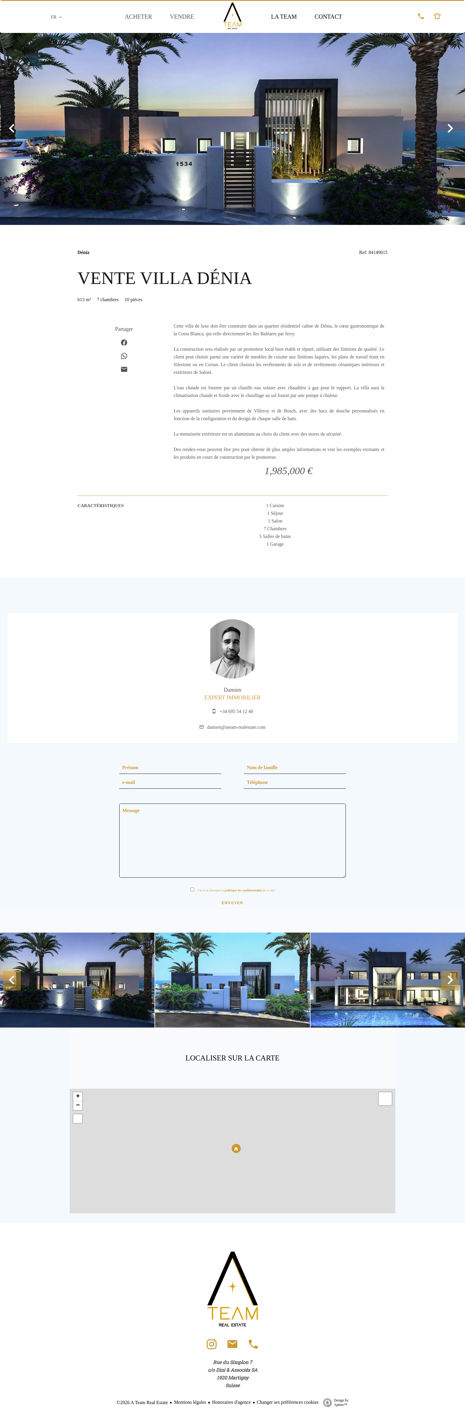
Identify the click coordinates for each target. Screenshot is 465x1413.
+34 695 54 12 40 (236, 711)
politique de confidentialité (243, 890)
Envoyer (232, 903)
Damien (232, 690)
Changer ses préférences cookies (288, 1402)
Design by (334, 1402)
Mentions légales (190, 1402)
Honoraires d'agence (231, 1402)
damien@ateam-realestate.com (236, 727)
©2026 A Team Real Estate (142, 1402)
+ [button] (78, 1096)
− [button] (78, 1105)
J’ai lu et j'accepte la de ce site (236, 890)
